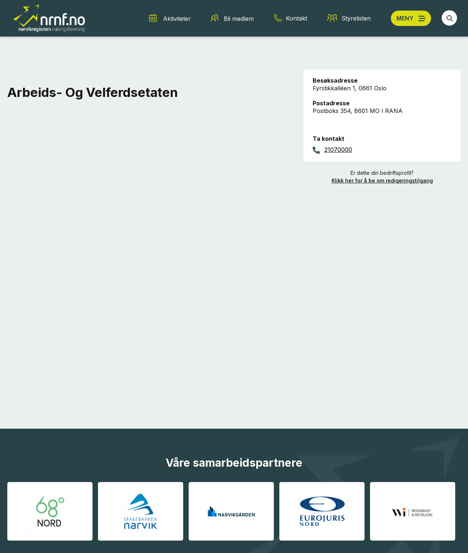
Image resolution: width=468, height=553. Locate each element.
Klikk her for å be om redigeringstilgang (382, 180)
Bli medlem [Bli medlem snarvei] (239, 18)
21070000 (338, 149)
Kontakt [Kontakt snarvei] (296, 18)
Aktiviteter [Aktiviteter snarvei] (177, 18)
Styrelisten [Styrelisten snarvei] (356, 18)
